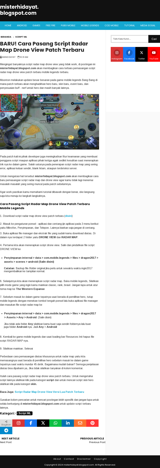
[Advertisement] (135, 86)
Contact (69, 458)
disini (68, 216)
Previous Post (97, 442)
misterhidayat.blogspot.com (19, 10)
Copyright (100, 458)
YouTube (153, 54)
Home (8, 25)
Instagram (117, 54)
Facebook (129, 54)
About (57, 458)
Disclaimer (84, 458)
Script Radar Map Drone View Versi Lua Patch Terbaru (49, 392)
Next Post (6, 442)
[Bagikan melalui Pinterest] (92, 423)
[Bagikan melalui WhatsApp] (55, 423)
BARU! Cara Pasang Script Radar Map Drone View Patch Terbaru (44, 47)
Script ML (25, 413)
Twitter (141, 54)
